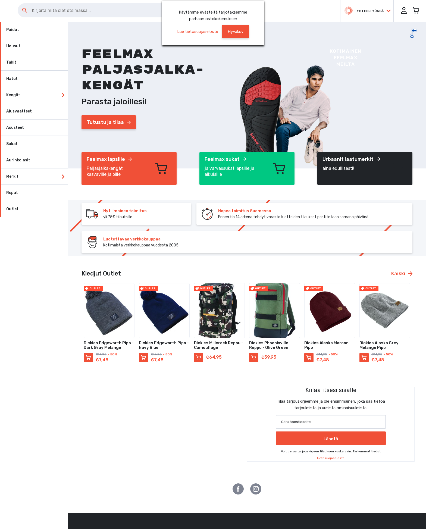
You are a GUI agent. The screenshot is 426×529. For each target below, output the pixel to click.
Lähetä (331, 438)
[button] (401, 11)
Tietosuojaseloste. (331, 458)
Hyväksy (235, 31)
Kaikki (401, 274)
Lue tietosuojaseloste (197, 31)
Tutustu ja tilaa (109, 122)
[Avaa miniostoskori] (415, 11)
